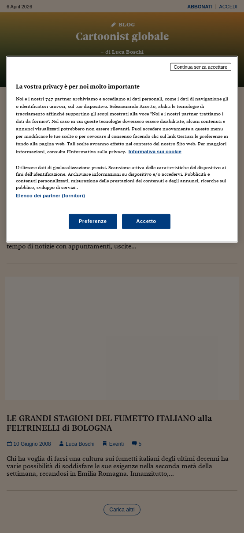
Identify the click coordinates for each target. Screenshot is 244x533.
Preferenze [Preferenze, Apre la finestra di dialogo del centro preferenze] (93, 221)
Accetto (146, 221)
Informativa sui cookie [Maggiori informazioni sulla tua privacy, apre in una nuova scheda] (155, 151)
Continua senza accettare (201, 66)
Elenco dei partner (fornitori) (50, 195)
